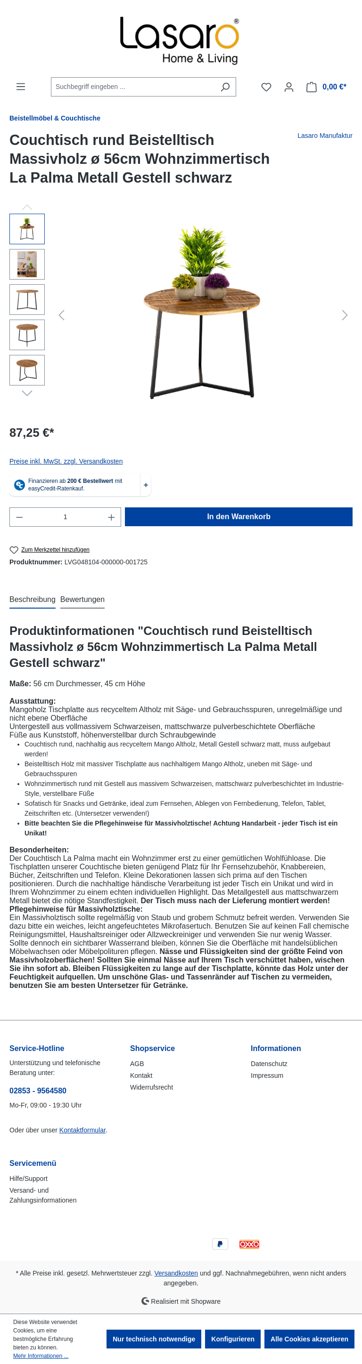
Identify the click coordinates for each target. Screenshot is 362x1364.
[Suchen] (225, 86)
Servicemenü (33, 1163)
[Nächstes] (345, 315)
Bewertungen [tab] (82, 599)
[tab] (32, 600)
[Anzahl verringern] (19, 517)
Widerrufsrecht (151, 1087)
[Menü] (20, 86)
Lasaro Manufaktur (325, 135)
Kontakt (141, 1075)
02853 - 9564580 (37, 1091)
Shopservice (152, 1048)
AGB (137, 1063)
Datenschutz (269, 1063)
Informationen (276, 1048)
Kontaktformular (82, 1130)
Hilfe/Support (28, 1178)
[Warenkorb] (326, 87)
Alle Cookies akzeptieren (309, 1339)
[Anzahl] (65, 517)
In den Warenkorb (239, 517)
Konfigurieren (233, 1339)
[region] (181, 315)
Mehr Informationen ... (40, 1356)
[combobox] (132, 86)
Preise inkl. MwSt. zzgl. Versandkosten (66, 461)
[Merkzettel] (266, 87)
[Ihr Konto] (289, 87)
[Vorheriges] (61, 315)
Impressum (267, 1075)
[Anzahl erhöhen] (112, 517)
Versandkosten (176, 1273)
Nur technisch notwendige (154, 1339)
